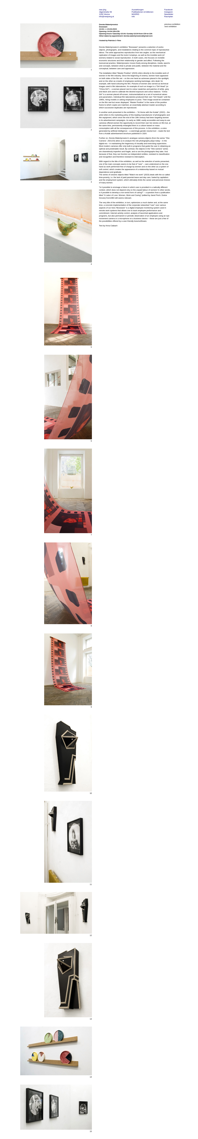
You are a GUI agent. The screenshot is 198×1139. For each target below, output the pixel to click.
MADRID (135, 14)
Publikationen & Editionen (142, 12)
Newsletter (168, 14)
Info (133, 16)
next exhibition (170, 26)
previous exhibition (172, 24)
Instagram (168, 12)
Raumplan (168, 16)
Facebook (168, 10)
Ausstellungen (138, 10)
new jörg (102, 10)
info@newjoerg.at (106, 16)
